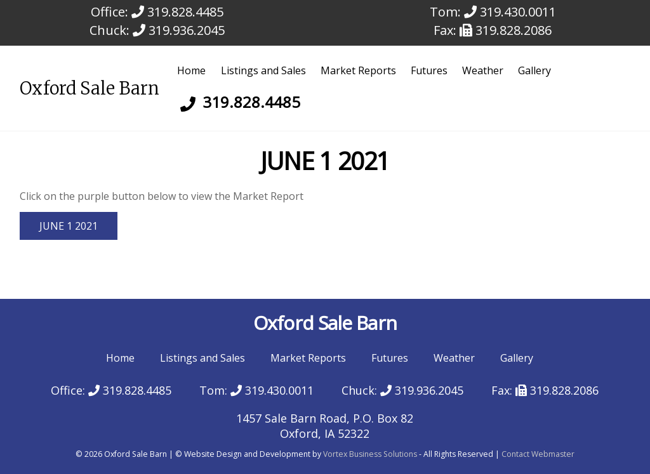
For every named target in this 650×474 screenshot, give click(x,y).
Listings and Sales (263, 70)
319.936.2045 (179, 30)
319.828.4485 (177, 11)
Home (191, 70)
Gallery (534, 70)
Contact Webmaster (537, 454)
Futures (429, 70)
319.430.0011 (510, 11)
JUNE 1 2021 (68, 226)
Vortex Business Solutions (370, 454)
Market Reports (358, 70)
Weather (482, 70)
